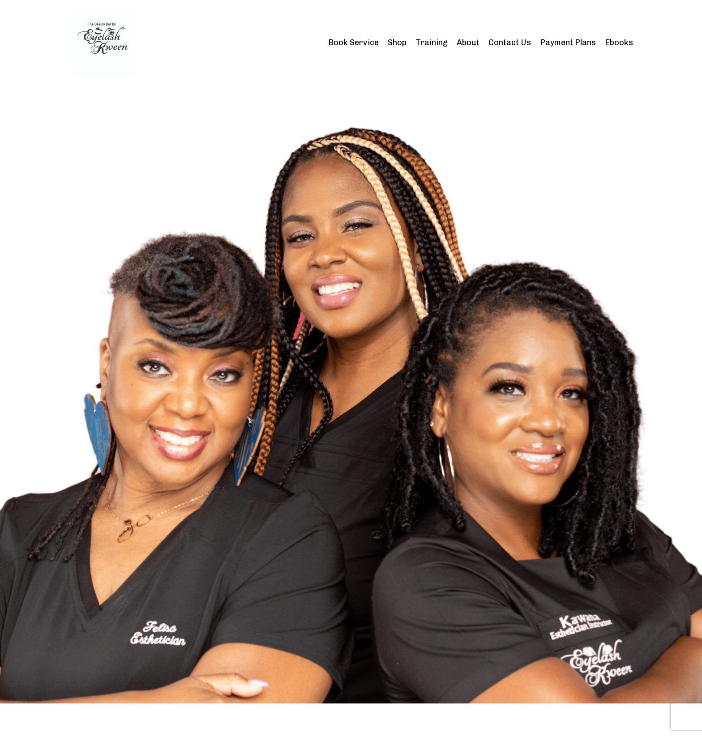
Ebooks (619, 42)
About (468, 42)
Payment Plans (568, 42)
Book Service (353, 42)
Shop (397, 42)
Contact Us (509, 42)
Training (431, 42)
